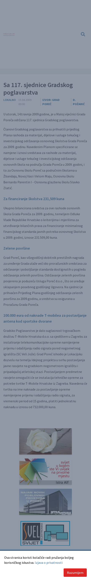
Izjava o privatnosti (49, 562)
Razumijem (75, 573)
